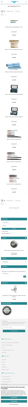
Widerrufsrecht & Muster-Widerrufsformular (10, 342)
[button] (2, 11)
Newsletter (4, 359)
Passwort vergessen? (6, 233)
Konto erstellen (5, 231)
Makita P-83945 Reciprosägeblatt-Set (14, 139)
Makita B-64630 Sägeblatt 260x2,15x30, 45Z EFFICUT (14, 250)
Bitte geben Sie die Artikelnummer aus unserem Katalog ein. (14, 271)
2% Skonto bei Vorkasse (6, 381)
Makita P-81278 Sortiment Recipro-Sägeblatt (14, 94)
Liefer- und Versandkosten (7, 345)
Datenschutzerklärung (18, 395)
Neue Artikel (4, 367)
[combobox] (10, 11)
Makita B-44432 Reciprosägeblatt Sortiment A (14, 49)
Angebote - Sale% (5, 369)
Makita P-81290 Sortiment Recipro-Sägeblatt (14, 116)
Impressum (4, 352)
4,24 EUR (14, 299)
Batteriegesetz (5, 384)
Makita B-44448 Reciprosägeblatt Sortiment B (14, 71)
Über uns (3, 362)
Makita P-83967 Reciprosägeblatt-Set (14, 184)
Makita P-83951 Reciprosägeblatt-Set (14, 161)
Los (24, 276)
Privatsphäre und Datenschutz (8, 350)
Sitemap (3, 364)
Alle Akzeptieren (14, 397)
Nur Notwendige (14, 401)
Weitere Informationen (14, 404)
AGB (2, 347)
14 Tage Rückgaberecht (6, 379)
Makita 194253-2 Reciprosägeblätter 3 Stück (14, 27)
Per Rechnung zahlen (6, 376)
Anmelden (14, 228)
